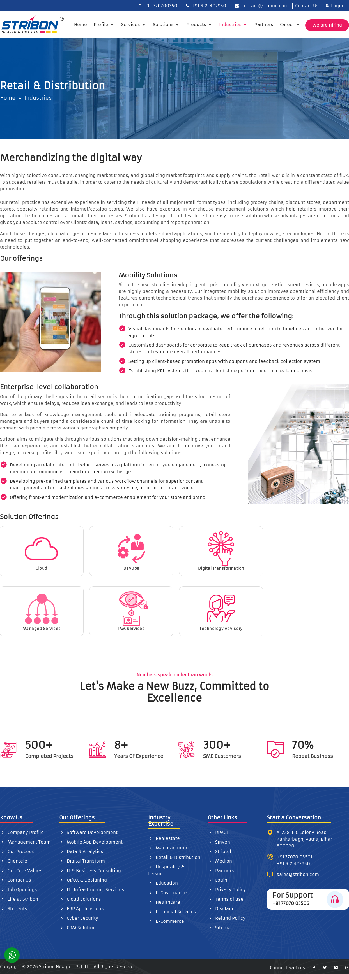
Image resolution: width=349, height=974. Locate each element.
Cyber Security (78, 918)
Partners (263, 24)
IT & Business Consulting (90, 870)
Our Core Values (21, 870)
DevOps (131, 551)
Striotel (219, 851)
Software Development (88, 832)
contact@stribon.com (261, 5)
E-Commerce (166, 921)
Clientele (13, 861)
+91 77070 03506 (290, 903)
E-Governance (167, 892)
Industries (231, 24)
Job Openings (18, 889)
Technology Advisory (221, 611)
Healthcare (164, 902)
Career (287, 24)
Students (13, 908)
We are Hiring (327, 25)
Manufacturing (168, 848)
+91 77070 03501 (294, 856)
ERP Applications (81, 908)
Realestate (164, 838)
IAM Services (131, 611)
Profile (101, 24)
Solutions (164, 24)
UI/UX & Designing (83, 880)
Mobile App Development (91, 842)
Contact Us (306, 5)
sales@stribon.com (298, 874)
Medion (220, 861)
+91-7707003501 (159, 5)
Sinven (219, 842)
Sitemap (220, 927)
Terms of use (226, 899)
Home (80, 24)
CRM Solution (77, 927)
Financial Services (172, 911)
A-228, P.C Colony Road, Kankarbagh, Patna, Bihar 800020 (304, 839)
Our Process (17, 851)
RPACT (218, 832)
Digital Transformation (221, 551)
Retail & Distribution (174, 857)
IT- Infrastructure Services (91, 889)
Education (163, 883)
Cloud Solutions (80, 899)
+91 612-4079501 (207, 5)
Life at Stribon (19, 899)
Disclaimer (223, 908)
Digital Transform (82, 861)
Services (131, 24)
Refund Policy (226, 918)
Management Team (25, 842)
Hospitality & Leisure (166, 870)
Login (334, 5)
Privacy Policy (227, 889)
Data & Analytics (81, 851)
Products (197, 24)
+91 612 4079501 (294, 863)
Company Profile (22, 832)
